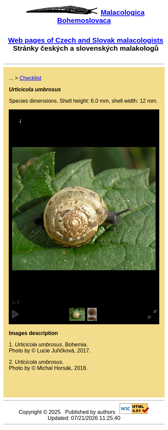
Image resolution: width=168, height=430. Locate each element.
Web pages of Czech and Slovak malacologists (85, 40)
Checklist (30, 78)
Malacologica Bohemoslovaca (100, 16)
